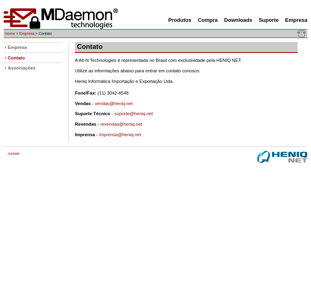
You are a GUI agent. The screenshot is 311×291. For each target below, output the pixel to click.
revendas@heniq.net (121, 124)
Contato (16, 57)
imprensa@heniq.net (120, 134)
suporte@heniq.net (134, 113)
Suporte (269, 20)
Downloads (238, 20)
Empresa (296, 20)
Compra (207, 20)
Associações (21, 67)
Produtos (179, 20)
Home (10, 34)
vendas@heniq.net (113, 103)
